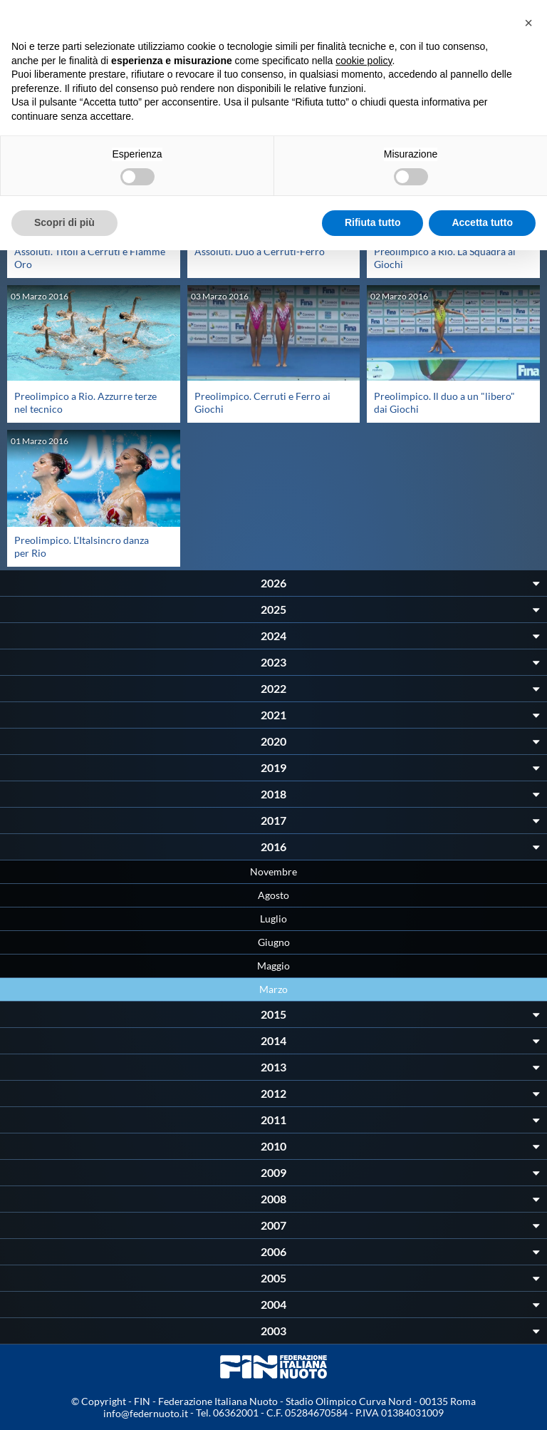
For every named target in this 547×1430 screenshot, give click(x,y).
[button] (528, 22)
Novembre (273, 871)
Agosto (273, 895)
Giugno (274, 942)
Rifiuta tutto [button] (373, 222)
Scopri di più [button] (64, 222)
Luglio (273, 918)
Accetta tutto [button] (482, 222)
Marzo (273, 989)
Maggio (273, 966)
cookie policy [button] (363, 60)
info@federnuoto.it (145, 1413)
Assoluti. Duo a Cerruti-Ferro (259, 251)
